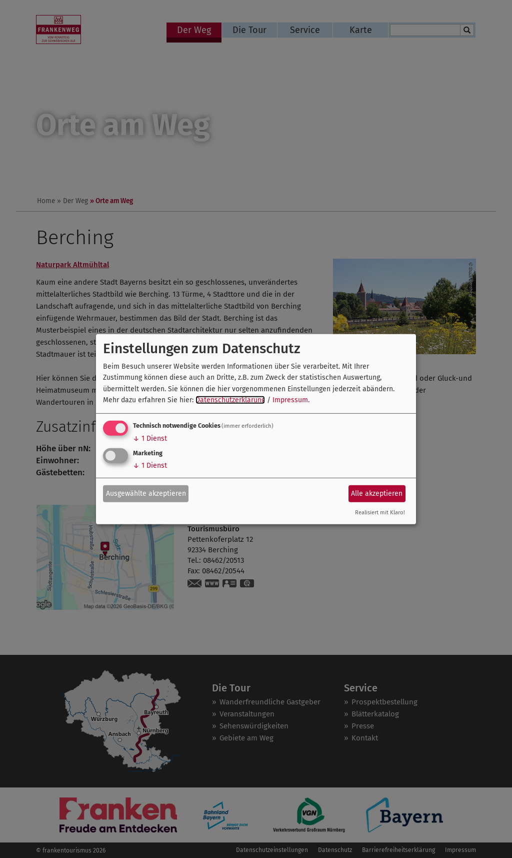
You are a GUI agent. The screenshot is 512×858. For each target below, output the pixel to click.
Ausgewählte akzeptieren (146, 493)
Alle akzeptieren (376, 493)
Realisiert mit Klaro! (380, 512)
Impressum (290, 400)
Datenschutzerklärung (230, 400)
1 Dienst (150, 438)
